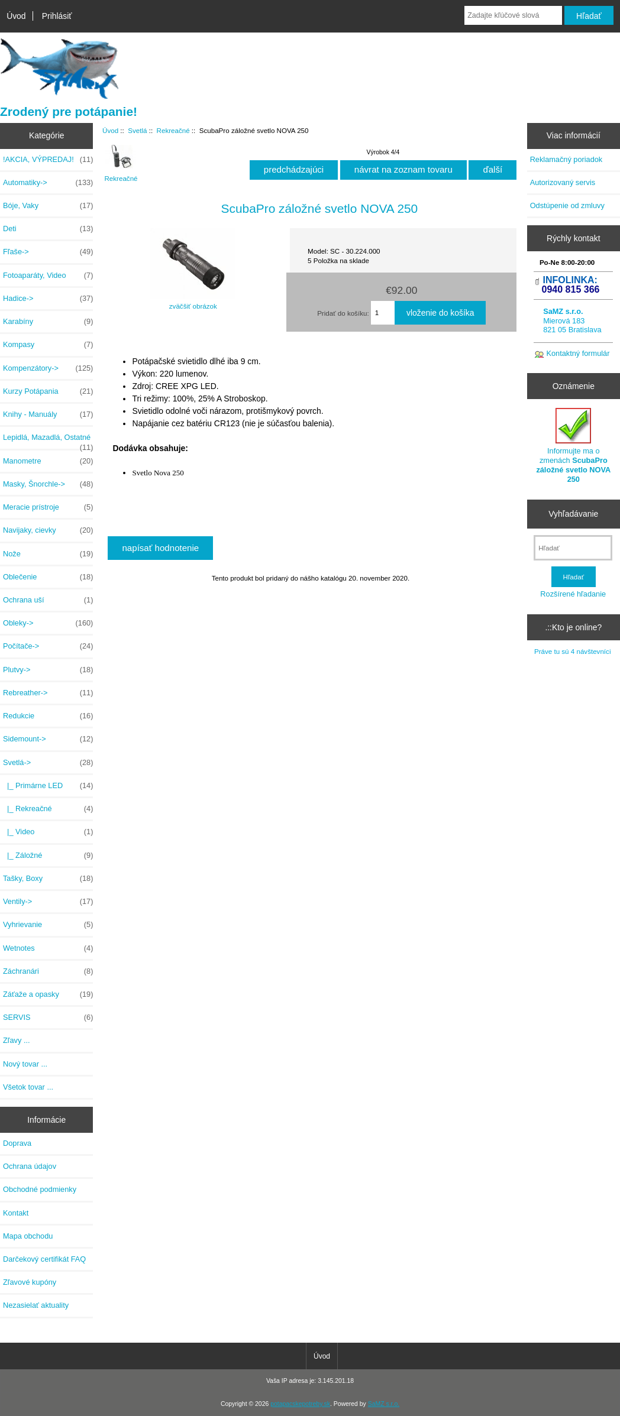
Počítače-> (48, 646)
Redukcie (48, 716)
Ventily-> (48, 901)
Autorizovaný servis (563, 182)
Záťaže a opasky (48, 994)
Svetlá (137, 130)
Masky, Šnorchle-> (48, 484)
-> (48, 762)
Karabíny (48, 321)
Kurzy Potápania (48, 391)
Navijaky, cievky (48, 530)
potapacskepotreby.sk (300, 1404)
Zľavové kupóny (29, 1282)
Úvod (16, 16)
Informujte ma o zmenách (573, 446)
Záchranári (48, 971)
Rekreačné (173, 130)
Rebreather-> (48, 693)
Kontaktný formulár (577, 353)
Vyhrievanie (48, 924)
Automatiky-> (48, 182)
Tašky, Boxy (48, 878)
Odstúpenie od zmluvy (567, 205)
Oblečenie (48, 577)
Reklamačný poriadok (566, 159)
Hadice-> (48, 298)
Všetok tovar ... (28, 1087)
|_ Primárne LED (48, 785)
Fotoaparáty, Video (48, 275)
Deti (48, 229)
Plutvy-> (48, 670)
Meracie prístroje (48, 507)
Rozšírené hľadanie (573, 593)
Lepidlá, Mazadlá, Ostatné (48, 440)
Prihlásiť (57, 16)
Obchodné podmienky (39, 1189)
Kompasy (48, 344)
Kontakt (15, 1212)
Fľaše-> (48, 252)
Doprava (17, 1143)
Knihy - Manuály (48, 414)
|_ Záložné (48, 855)
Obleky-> (48, 623)
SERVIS (48, 1017)
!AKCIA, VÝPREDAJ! (48, 159)
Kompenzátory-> (48, 368)
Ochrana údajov (29, 1166)
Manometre (48, 461)
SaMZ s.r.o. (383, 1404)
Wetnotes (48, 948)
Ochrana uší (48, 600)
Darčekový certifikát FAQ (44, 1259)
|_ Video (48, 832)
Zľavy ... (16, 1040)
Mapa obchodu (28, 1236)
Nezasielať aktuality (36, 1305)
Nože (48, 554)
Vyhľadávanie (573, 514)
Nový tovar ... (25, 1063)
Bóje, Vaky (48, 205)
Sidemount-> (48, 739)
